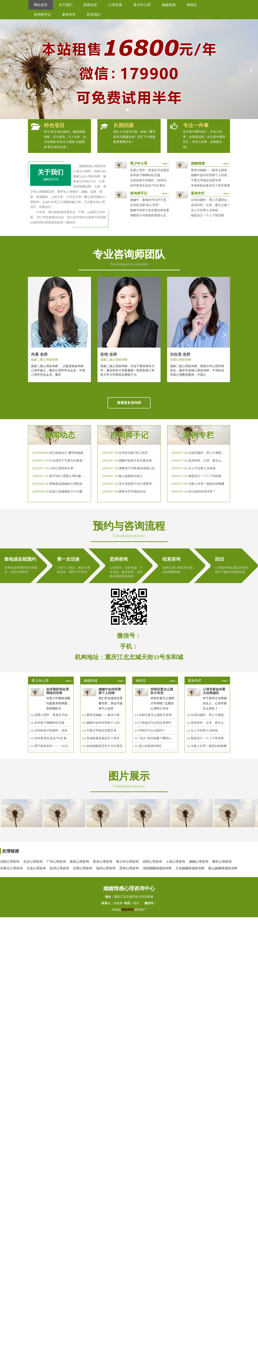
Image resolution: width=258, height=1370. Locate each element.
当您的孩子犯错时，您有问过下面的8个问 (62, 730)
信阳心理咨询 (152, 861)
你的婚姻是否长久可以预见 (104, 746)
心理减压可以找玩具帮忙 (155, 722)
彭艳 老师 (108, 354)
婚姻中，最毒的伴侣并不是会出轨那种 (155, 200)
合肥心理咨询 (82, 868)
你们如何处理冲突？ (201, 491)
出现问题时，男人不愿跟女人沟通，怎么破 (217, 452)
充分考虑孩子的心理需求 (135, 483)
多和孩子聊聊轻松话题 (145, 175)
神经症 (192, 5)
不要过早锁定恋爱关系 (206, 180)
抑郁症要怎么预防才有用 (155, 715)
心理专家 (115, 5)
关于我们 (65, 5)
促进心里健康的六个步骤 (65, 491)
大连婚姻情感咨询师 (189, 868)
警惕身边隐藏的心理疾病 (65, 483)
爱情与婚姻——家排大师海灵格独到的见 (113, 715)
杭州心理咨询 (59, 868)
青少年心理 (141, 5)
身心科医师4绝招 (151, 746)
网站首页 (41, 5)
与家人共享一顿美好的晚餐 (206, 483)
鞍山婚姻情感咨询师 (222, 868)
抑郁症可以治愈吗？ (152, 730)
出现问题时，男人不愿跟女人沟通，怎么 (218, 715)
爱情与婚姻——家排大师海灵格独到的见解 (219, 170)
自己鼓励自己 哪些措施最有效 (69, 452)
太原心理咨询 (36, 868)
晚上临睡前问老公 (131, 476)
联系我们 (94, 14)
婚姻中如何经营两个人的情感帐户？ (215, 175)
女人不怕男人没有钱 (204, 210)
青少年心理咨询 (127, 861)
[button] (6, 69)
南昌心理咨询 (79, 861)
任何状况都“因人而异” (145, 205)
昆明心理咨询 (129, 868)
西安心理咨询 (102, 861)
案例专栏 (69, 14)
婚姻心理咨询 (198, 861)
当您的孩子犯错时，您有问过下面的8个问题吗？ (162, 180)
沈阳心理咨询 (9, 861)
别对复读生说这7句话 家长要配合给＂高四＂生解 (163, 185)
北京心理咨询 (33, 861)
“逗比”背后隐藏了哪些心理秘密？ (161, 738)
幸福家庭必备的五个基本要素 (210, 185)
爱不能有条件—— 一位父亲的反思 (57, 746)
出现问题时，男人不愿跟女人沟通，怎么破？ (221, 200)
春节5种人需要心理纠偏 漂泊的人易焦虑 (76, 476)
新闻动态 (90, 5)
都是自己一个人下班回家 (207, 215)
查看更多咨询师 (129, 403)
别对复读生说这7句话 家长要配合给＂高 (61, 738)
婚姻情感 (168, 5)
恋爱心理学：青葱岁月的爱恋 (149, 170)
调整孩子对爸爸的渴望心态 (148, 215)
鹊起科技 (127, 909)
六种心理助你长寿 (61, 468)
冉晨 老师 (39, 354)
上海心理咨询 (175, 861)
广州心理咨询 (56, 861)
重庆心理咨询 (222, 861)
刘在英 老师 (180, 354)
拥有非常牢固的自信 (132, 491)
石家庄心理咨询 (11, 868)
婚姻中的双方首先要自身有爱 (149, 210)
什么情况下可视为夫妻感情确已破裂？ (74, 460)
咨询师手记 (42, 14)
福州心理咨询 (105, 868)
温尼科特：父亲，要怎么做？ (210, 205)
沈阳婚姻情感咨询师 (157, 868)
